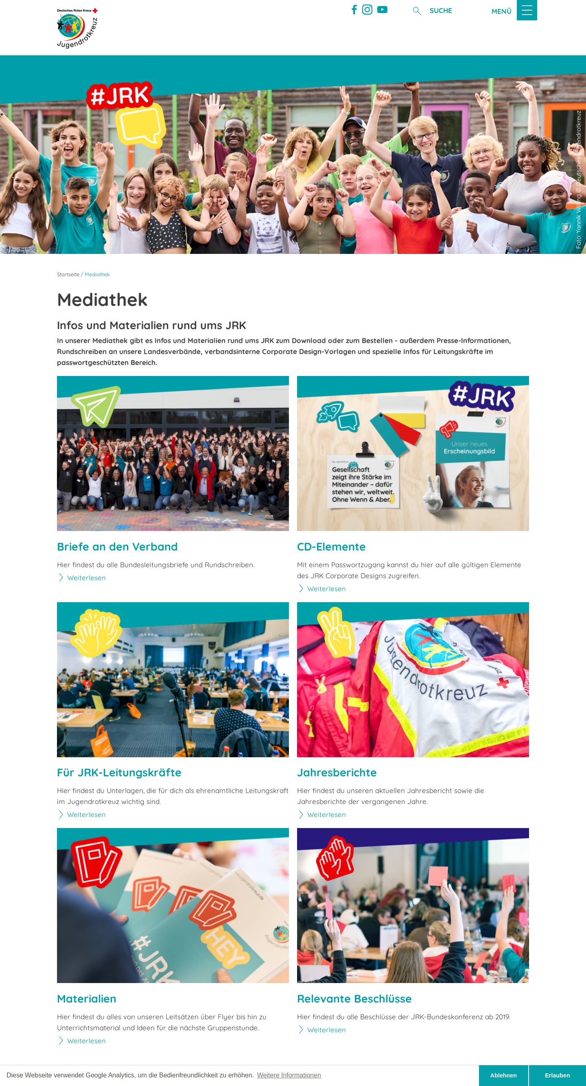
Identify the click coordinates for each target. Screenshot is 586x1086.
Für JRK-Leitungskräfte (119, 772)
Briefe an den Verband (117, 546)
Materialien (86, 998)
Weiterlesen (86, 577)
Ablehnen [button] (503, 1075)
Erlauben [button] (557, 1075)
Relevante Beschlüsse (354, 998)
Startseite (68, 274)
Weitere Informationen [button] (289, 1075)
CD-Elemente (331, 546)
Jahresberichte (337, 772)
